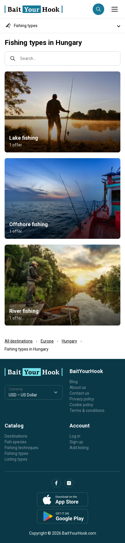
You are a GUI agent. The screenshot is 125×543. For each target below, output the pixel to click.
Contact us (79, 393)
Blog (74, 381)
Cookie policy (81, 404)
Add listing (79, 447)
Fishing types (16, 453)
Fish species (16, 442)
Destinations (16, 436)
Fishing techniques (21, 447)
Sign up (76, 442)
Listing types (16, 459)
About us (78, 387)
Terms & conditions (87, 410)
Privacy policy (82, 399)
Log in (75, 436)
